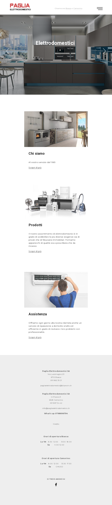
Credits (56, 424)
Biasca (68, 8)
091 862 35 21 (56, 380)
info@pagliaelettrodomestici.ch (56, 408)
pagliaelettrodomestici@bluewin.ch (56, 385)
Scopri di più (35, 171)
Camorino (77, 8)
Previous (8, 51)
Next (104, 51)
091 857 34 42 (56, 403)
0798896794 (61, 413)
